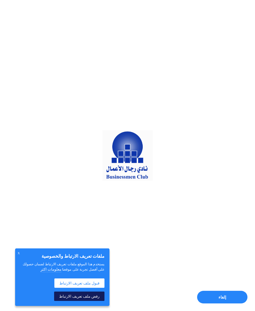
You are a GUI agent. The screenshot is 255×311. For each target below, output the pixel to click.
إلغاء (222, 297)
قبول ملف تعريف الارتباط (79, 283)
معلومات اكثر (51, 269)
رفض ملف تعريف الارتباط (79, 296)
